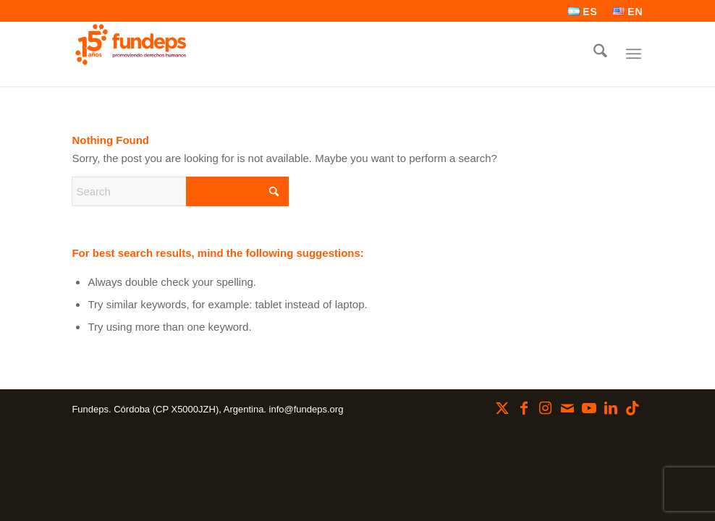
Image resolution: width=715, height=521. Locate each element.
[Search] (600, 53)
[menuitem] (583, 11)
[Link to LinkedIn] (611, 408)
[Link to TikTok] (632, 408)
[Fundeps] (131, 44)
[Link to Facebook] (524, 408)
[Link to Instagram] (546, 408)
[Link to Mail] (567, 408)
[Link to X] (502, 408)
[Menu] (633, 53)
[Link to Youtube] (589, 408)
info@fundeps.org (306, 409)
